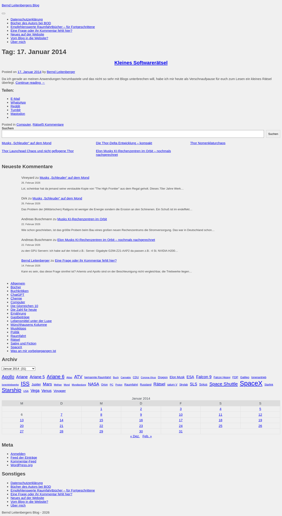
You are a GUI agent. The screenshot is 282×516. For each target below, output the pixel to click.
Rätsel (37, 124)
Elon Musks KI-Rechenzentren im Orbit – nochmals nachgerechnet (106, 240)
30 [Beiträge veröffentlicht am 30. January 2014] (141, 431)
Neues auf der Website (27, 34)
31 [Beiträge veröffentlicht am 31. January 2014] (181, 431)
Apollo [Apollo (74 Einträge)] (8, 376)
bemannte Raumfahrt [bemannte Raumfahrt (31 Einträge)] (97, 377)
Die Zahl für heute (24, 309)
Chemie (16, 298)
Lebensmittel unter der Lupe (31, 321)
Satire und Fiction (23, 343)
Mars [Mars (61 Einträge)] (47, 384)
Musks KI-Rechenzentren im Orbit (82, 219)
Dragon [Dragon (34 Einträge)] (163, 377)
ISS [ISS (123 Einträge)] (25, 384)
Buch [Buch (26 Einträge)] (116, 377)
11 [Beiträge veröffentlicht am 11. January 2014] (220, 414)
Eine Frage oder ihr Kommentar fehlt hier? (41, 30)
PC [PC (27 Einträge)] (111, 384)
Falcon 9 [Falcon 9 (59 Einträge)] (204, 376)
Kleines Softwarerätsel (140, 62)
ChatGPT (17, 294)
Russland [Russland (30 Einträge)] (145, 384)
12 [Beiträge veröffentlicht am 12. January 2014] (260, 414)
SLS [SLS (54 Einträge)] (193, 384)
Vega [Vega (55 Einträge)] (35, 390)
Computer (24, 124)
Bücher (16, 287)
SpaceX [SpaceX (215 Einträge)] (251, 383)
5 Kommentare (53, 124)
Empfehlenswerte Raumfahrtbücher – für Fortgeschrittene (53, 27)
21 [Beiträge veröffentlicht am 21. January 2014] (61, 426)
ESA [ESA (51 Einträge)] (190, 377)
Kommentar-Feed (23, 461)
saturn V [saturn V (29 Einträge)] (172, 384)
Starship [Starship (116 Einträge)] (11, 390)
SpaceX (16, 347)
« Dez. (135, 436)
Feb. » (147, 436)
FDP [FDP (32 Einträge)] (235, 377)
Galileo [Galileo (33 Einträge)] (244, 377)
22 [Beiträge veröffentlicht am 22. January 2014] (101, 426)
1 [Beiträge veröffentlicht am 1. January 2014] (101, 409)
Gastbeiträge (20, 317)
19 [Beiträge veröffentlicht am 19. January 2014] (260, 420)
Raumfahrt (18, 336)
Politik (15, 332)
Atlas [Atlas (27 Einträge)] (69, 377)
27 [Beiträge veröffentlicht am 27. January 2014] (22, 431)
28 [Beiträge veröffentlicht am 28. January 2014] (61, 431)
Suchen (8, 128)
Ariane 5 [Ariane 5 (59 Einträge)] (37, 376)
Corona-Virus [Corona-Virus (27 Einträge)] (148, 377)
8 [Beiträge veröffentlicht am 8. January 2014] (101, 414)
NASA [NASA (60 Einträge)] (93, 384)
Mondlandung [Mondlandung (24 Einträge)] (79, 384)
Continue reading (30, 82)
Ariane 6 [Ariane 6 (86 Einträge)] (55, 376)
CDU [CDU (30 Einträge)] (136, 377)
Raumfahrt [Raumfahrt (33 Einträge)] (131, 384)
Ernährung (18, 313)
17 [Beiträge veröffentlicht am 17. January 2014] (181, 420)
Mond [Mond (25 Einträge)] (67, 384)
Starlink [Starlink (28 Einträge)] (268, 384)
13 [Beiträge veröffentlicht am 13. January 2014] (22, 420)
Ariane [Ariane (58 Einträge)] (22, 377)
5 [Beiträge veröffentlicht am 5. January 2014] (260, 409)
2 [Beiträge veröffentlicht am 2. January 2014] (141, 409)
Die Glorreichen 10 (24, 306)
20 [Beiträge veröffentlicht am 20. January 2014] (22, 426)
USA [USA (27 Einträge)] (26, 390)
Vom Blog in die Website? (29, 38)
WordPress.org (22, 465)
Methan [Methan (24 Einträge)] (58, 384)
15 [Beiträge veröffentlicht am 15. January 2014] (101, 420)
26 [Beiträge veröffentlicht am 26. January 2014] (260, 426)
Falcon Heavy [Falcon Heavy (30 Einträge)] (221, 377)
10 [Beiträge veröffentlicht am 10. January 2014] (181, 414)
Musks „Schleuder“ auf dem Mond (26, 143)
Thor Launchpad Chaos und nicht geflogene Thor (38, 151)
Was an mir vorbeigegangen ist (33, 351)
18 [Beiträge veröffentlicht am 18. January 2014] (220, 420)
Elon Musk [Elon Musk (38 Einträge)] (177, 377)
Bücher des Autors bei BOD (31, 23)
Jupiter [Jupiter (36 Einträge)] (36, 384)
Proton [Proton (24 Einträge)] (118, 384)
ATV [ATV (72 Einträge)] (78, 376)
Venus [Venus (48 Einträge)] (46, 391)
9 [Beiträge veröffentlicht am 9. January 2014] (141, 414)
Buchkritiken (20, 291)
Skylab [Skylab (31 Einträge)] (183, 384)
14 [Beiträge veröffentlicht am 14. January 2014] (61, 420)
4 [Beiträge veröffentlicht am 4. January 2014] (220, 409)
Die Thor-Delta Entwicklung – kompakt (124, 143)
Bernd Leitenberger (61, 72)
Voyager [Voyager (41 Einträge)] (60, 391)
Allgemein (18, 283)
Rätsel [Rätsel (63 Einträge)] (159, 384)
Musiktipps (18, 328)
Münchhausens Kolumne (29, 324)
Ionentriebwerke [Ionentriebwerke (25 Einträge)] (10, 384)
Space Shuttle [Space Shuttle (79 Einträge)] (223, 383)
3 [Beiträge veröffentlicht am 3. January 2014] (181, 409)
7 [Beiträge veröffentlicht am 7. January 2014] (61, 414)
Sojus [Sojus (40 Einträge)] (203, 384)
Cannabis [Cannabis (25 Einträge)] (126, 377)
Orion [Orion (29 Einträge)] (104, 384)
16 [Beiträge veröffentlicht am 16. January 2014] (141, 420)
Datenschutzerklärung (27, 19)
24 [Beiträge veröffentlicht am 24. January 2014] (181, 426)
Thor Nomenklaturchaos (207, 143)
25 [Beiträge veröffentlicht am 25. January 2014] (220, 426)
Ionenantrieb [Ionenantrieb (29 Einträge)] (258, 377)
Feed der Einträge (24, 457)
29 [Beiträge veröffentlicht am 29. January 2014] (101, 431)
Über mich (18, 42)
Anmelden (18, 454)
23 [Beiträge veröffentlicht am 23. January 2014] (141, 426)
